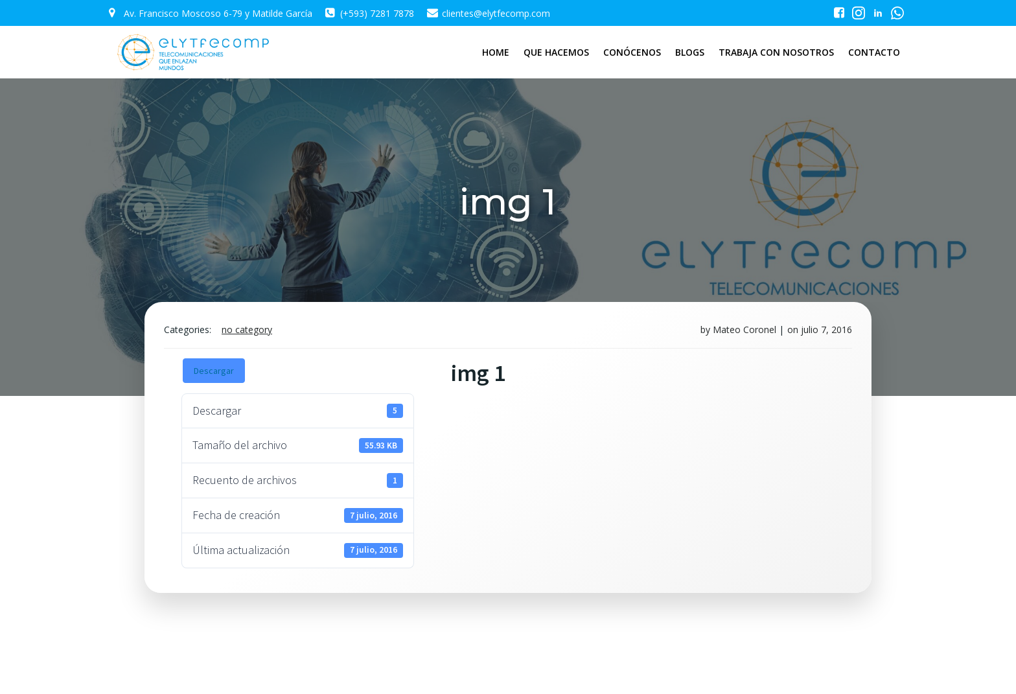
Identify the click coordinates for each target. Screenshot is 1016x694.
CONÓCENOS (632, 52)
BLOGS (689, 52)
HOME (495, 52)
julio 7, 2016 (826, 329)
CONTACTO (874, 52)
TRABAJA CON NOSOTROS (776, 52)
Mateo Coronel (744, 329)
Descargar (214, 370)
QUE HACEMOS (556, 52)
